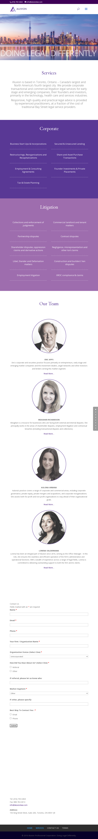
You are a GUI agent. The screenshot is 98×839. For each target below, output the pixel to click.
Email (13, 620)
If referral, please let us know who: (26, 678)
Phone (13, 631)
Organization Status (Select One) (26, 652)
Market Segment (18, 689)
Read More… (49, 373)
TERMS (65, 828)
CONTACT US (53, 828)
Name (13, 610)
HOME (29, 828)
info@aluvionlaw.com (18, 805)
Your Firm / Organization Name (25, 641)
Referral (16, 667)
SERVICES (40, 828)
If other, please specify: (21, 699)
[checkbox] (10, 667)
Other (15, 671)
